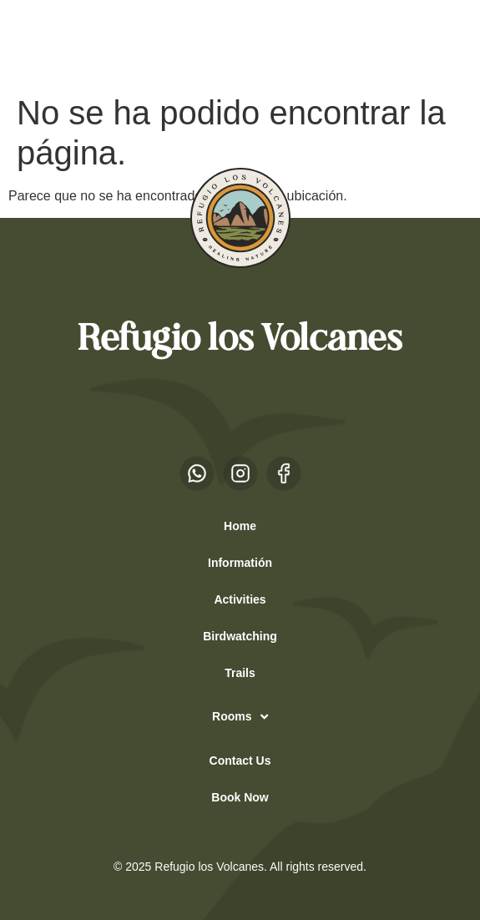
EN (74, 42)
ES (41, 42)
